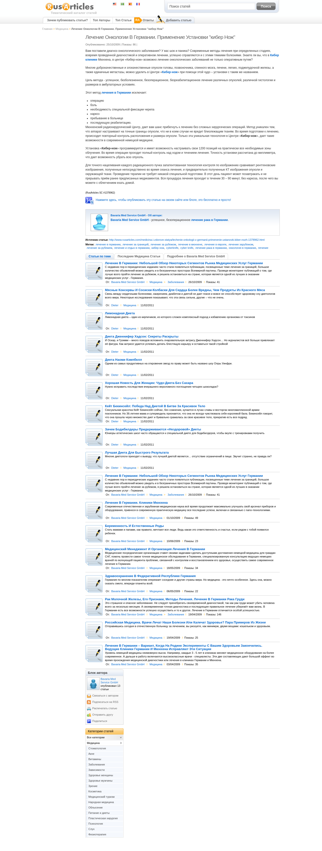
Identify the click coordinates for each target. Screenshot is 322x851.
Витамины (94, 759)
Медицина (61, 28)
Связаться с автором (105, 695)
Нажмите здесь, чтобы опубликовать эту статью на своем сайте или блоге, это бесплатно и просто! (163, 200)
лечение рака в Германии (209, 220)
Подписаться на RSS (105, 701)
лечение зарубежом (241, 244)
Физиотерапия (97, 834)
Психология (95, 823)
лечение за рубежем (99, 247)
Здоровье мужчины (100, 780)
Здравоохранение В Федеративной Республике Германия (150, 576)
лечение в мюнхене (190, 244)
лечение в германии (107, 244)
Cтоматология (97, 748)
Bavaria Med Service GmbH (128, 215)
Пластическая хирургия (103, 818)
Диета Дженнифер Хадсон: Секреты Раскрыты (141, 336)
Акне (91, 753)
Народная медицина (101, 802)
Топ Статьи (123, 20)
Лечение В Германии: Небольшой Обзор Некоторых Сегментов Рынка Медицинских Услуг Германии (184, 263)
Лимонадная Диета (120, 313)
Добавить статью (178, 20)
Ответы (148, 20)
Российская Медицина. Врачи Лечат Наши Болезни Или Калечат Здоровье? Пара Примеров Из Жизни (185, 622)
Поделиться (99, 721)
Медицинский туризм (101, 796)
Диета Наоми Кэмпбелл (123, 359)
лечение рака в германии (211, 247)
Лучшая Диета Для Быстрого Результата (137, 452)
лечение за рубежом (163, 244)
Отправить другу (102, 714)
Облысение (95, 807)
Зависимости (96, 769)
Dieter (114, 305)
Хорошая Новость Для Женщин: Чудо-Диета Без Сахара (149, 383)
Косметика (95, 791)
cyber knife (186, 247)
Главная (47, 28)
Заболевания (175, 282)
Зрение (92, 786)
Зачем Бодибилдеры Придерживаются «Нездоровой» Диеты (153, 429)
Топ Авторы (101, 20)
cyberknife (172, 247)
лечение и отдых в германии (132, 247)
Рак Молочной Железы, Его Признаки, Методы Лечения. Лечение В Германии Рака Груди (175, 599)
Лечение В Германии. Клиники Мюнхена (136, 502)
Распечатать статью (104, 708)
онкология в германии (242, 247)
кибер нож (158, 247)
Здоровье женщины (100, 775)
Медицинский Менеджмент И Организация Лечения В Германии (155, 549)
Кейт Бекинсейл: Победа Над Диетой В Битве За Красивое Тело (155, 406)
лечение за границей (136, 244)
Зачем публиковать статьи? (67, 20)
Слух (91, 829)
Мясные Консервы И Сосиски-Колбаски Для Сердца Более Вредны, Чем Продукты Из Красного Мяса (185, 290)
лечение (263, 247)
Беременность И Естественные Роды (134, 526)
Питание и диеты (99, 812)
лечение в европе (215, 244)
